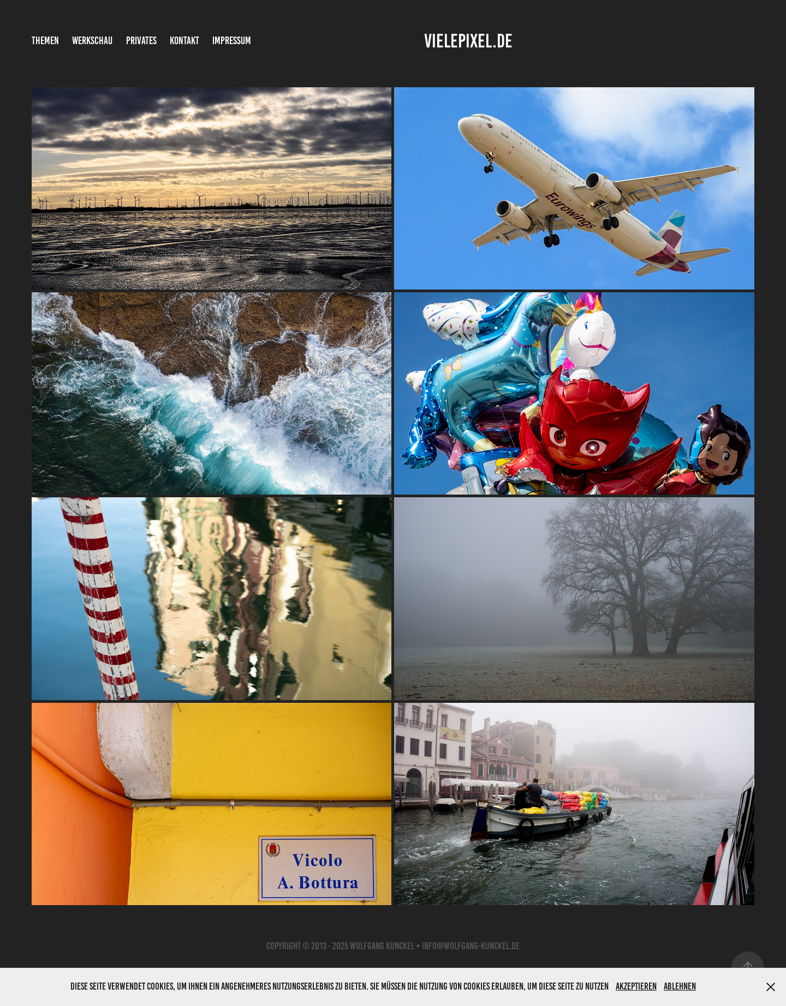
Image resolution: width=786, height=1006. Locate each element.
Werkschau (92, 40)
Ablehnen (680, 986)
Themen (45, 40)
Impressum (231, 40)
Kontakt (184, 40)
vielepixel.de (468, 41)
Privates (141, 40)
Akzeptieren (636, 986)
